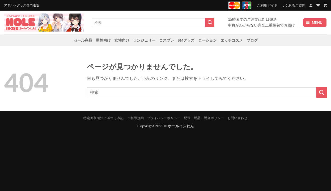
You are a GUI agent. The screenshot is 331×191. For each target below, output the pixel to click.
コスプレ (166, 40)
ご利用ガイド (267, 5)
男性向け (103, 40)
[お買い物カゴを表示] (325, 5)
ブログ (252, 40)
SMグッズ (186, 40)
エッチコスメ (231, 40)
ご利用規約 (135, 118)
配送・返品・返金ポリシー (204, 118)
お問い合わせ (237, 118)
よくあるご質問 (293, 5)
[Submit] (209, 22)
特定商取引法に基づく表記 (103, 118)
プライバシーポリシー (164, 118)
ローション (207, 40)
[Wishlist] (318, 5)
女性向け (121, 40)
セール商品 (83, 40)
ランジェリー (144, 40)
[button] (311, 5)
